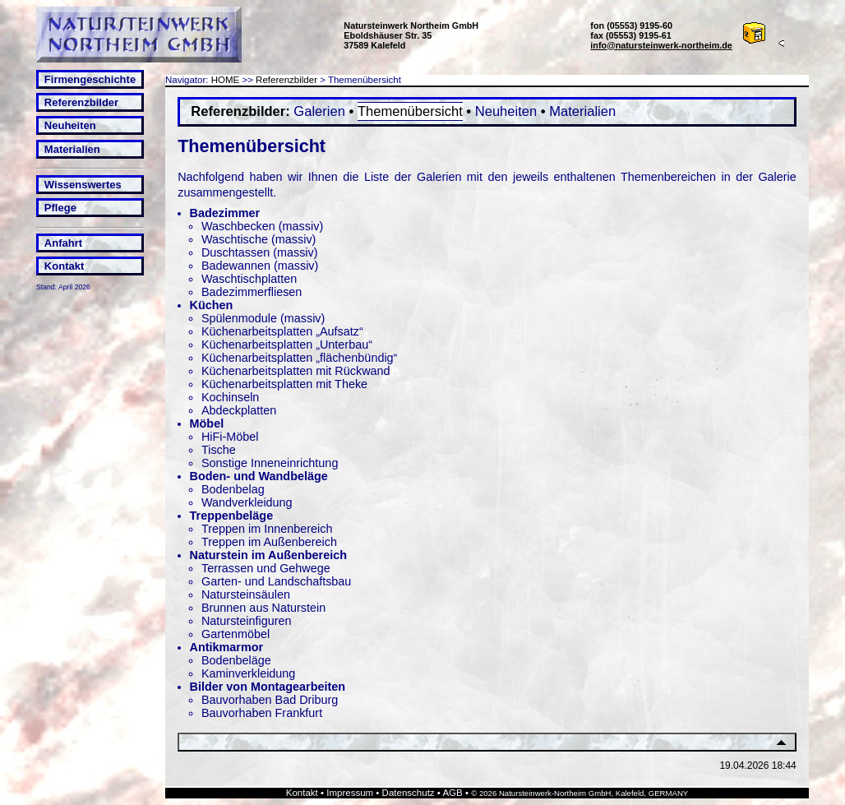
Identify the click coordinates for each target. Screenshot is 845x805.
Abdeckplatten (238, 410)
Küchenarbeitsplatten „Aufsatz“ (282, 331)
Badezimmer (225, 213)
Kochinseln (230, 397)
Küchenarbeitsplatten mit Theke (284, 384)
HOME (225, 80)
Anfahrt (63, 243)
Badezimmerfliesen (251, 291)
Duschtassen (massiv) (259, 252)
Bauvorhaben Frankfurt (261, 712)
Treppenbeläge (232, 515)
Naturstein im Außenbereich (268, 555)
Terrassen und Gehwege (265, 568)
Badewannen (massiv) (259, 265)
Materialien (72, 149)
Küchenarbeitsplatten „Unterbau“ (286, 344)
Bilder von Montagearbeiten (268, 686)
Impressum (349, 793)
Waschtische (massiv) (258, 239)
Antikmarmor (227, 647)
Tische (218, 449)
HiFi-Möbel (230, 436)
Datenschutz (408, 793)
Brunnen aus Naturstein (263, 607)
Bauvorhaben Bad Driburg (269, 699)
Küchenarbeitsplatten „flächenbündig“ (299, 357)
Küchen (211, 305)
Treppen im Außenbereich (269, 541)
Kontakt (64, 266)
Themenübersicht (410, 111)
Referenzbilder (81, 102)
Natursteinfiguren (246, 620)
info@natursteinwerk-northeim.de (661, 45)
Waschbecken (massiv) (262, 226)
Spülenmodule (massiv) (263, 318)
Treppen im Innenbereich (266, 528)
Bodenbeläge (236, 660)
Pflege (60, 207)
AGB (452, 793)
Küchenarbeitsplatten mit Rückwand (295, 370)
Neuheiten (70, 125)
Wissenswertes (83, 184)
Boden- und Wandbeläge (259, 476)
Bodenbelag (233, 489)
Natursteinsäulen (245, 594)
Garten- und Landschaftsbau (276, 581)
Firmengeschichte (90, 79)
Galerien (319, 111)
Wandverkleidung (247, 502)
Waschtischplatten (249, 278)
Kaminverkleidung (248, 673)
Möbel (207, 423)
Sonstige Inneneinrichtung (269, 463)
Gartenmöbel (235, 634)
